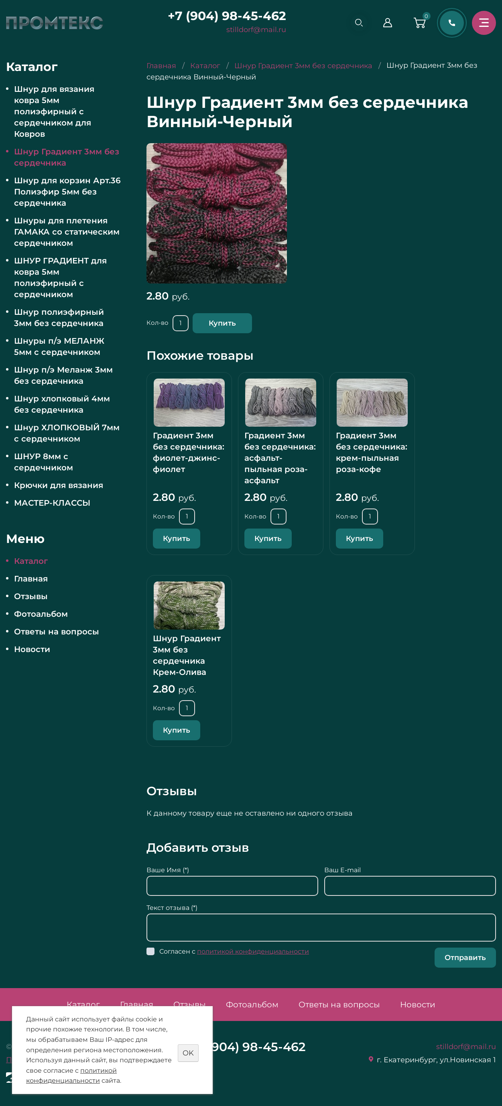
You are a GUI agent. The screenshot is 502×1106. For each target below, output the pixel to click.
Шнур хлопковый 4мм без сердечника (62, 404)
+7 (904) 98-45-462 (223, 15)
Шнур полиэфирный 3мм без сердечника (59, 317)
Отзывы (31, 596)
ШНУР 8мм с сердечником (43, 462)
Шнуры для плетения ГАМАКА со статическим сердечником (67, 232)
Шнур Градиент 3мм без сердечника (66, 157)
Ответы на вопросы (56, 631)
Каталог (31, 561)
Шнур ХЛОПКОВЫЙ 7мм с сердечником (67, 433)
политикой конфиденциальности (253, 951)
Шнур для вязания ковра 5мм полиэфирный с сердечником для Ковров (54, 111)
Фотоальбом (41, 614)
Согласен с (234, 951)
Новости (32, 649)
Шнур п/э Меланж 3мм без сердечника (63, 375)
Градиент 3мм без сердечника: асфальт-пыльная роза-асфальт (280, 458)
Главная (31, 578)
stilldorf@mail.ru (253, 29)
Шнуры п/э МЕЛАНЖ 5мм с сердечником (59, 346)
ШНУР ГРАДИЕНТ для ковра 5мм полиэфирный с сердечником (60, 277)
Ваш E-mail (342, 870)
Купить (222, 323)
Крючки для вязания (58, 485)
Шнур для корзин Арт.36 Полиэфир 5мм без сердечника (67, 192)
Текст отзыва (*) (171, 908)
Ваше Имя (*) (167, 870)
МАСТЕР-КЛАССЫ (52, 503)
